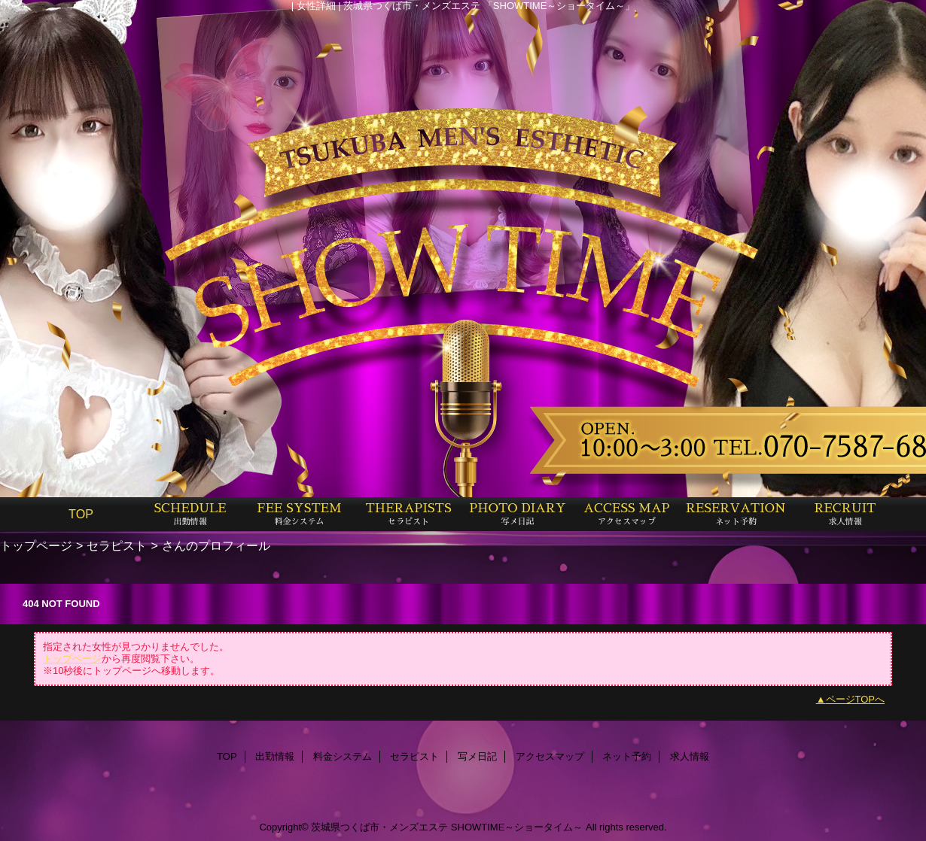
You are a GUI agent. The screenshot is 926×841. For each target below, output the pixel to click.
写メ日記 (477, 756)
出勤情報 (274, 756)
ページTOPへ (855, 699)
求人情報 (689, 756)
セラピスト (117, 545)
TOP (81, 514)
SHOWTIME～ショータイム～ (517, 827)
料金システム (342, 756)
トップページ (36, 545)
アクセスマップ (550, 756)
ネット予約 (626, 756)
